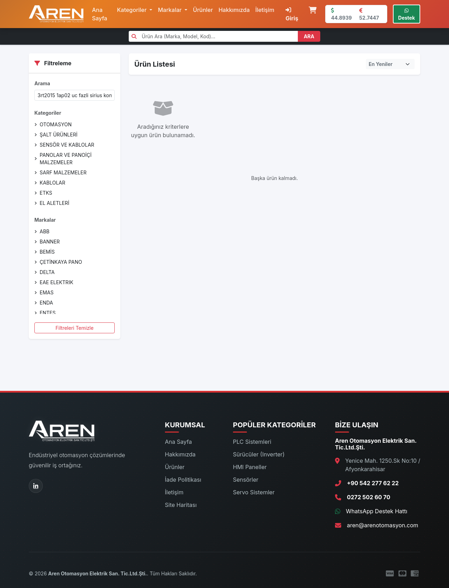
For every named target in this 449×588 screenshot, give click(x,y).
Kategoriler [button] (132, 9)
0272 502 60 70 (368, 497)
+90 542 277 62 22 (373, 483)
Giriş (292, 14)
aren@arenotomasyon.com (382, 525)
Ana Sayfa (99, 14)
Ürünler (203, 9)
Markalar (45, 220)
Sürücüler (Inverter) (258, 454)
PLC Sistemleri (252, 441)
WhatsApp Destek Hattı (376, 511)
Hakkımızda (234, 9)
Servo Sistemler (254, 492)
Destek (406, 14)
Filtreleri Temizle (74, 328)
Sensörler (246, 479)
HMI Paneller (250, 466)
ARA (309, 36)
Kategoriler (47, 113)
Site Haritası (181, 504)
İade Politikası (183, 479)
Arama (42, 83)
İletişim (264, 9)
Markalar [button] (170, 9)
